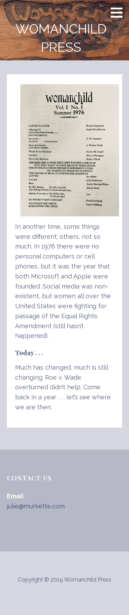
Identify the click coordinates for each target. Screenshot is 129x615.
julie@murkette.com (36, 506)
